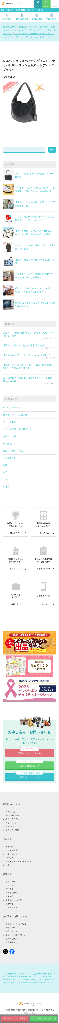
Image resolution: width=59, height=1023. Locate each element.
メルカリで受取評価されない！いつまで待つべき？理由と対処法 (28, 334)
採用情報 (9, 904)
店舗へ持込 (10, 928)
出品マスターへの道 (13, 451)
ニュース (9, 885)
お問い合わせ (11, 931)
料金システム (51, 16)
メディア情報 (11, 893)
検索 (52, 150)
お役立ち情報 (9, 436)
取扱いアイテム (12, 819)
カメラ (6, 479)
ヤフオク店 (10, 850)
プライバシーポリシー (15, 900)
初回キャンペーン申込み (15, 1018)
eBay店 (9, 858)
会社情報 (9, 889)
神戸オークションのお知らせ (17, 415)
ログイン (38, 4)
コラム (8, 865)
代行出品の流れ (22, 16)
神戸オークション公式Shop (17, 861)
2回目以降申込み (44, 1018)
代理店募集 (10, 942)
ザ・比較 (7, 444)
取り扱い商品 (37, 16)
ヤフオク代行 (9, 458)
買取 (5, 465)
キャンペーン (11, 882)
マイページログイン (14, 935)
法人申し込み (11, 939)
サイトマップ (11, 907)
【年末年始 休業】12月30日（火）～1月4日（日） (28, 355)
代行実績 (9, 847)
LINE (46, 4)
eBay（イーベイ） (12, 408)
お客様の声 (10, 826)
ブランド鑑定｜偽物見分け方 (17, 429)
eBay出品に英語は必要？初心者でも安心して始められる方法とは (28, 379)
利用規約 (9, 896)
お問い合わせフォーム (29, 775)
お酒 (5, 472)
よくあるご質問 (12, 830)
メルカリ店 (10, 854)
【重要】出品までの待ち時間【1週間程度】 (24, 345)
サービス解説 (9, 422)
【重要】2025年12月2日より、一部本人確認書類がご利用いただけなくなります (29, 366)
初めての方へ (7, 16)
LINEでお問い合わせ (29, 764)
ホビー (6, 487)
